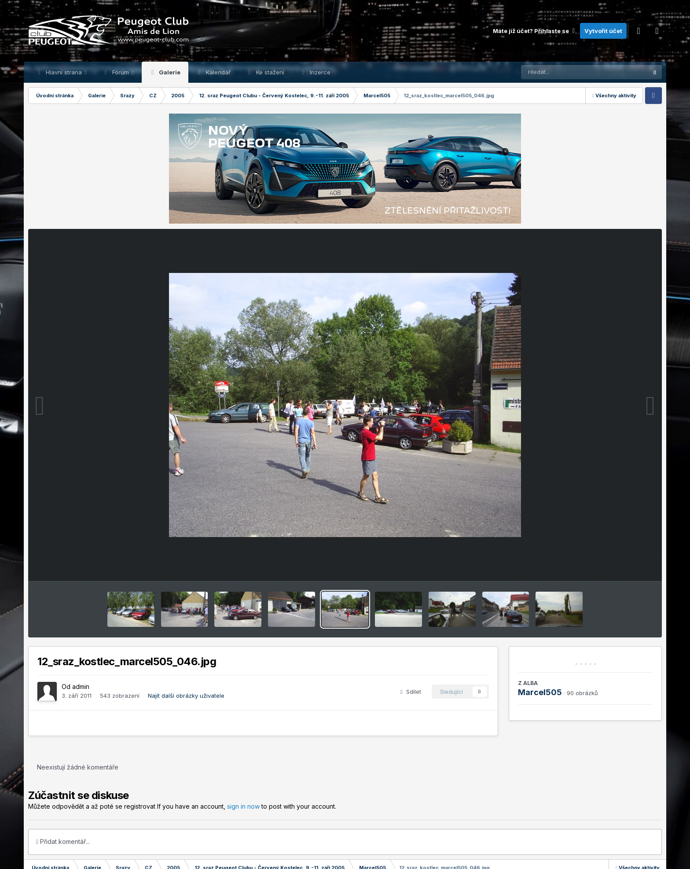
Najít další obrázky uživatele (186, 695)
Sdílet (410, 691)
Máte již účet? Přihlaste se (534, 31)
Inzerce (319, 72)
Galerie (169, 72)
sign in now (243, 806)
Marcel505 (540, 692)
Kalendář (217, 72)
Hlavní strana (64, 72)
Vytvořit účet (603, 30)
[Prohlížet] (567, 72)
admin (80, 686)
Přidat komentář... (63, 841)
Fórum (120, 72)
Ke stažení (269, 72)
